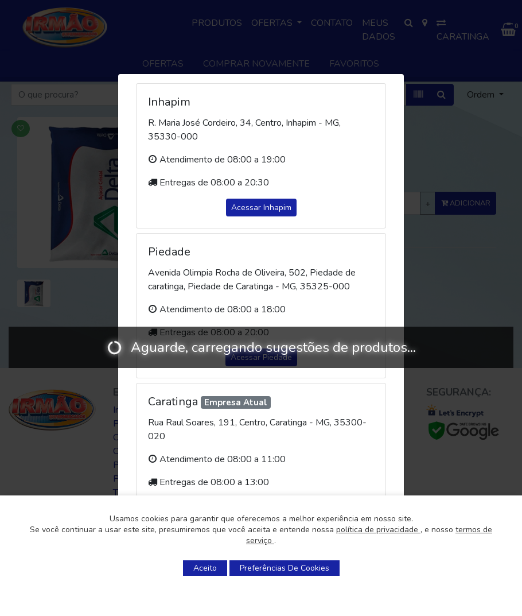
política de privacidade (378, 529)
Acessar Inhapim (261, 207)
